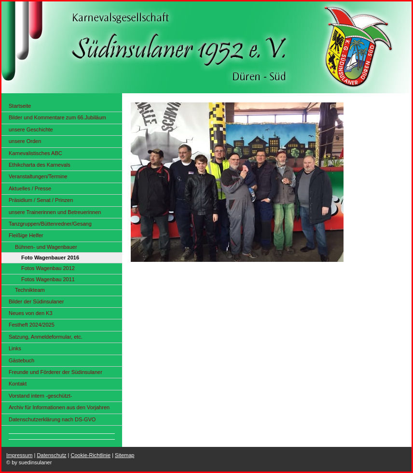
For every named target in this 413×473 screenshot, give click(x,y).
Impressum (19, 455)
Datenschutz (51, 455)
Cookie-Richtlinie (91, 455)
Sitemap (124, 455)
